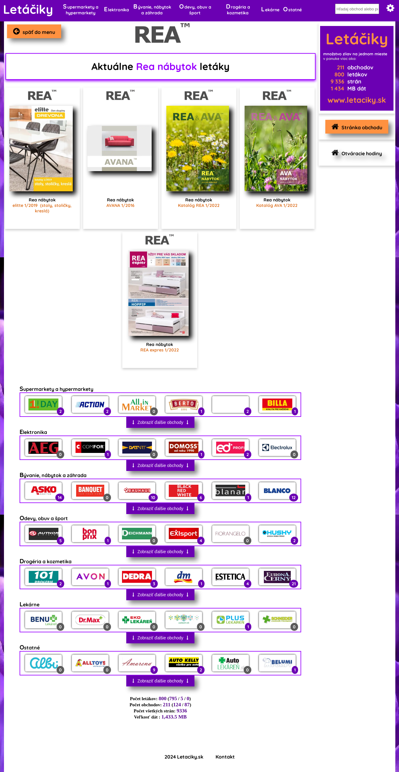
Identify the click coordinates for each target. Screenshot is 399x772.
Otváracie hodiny (355, 152)
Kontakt (225, 757)
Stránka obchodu (355, 127)
